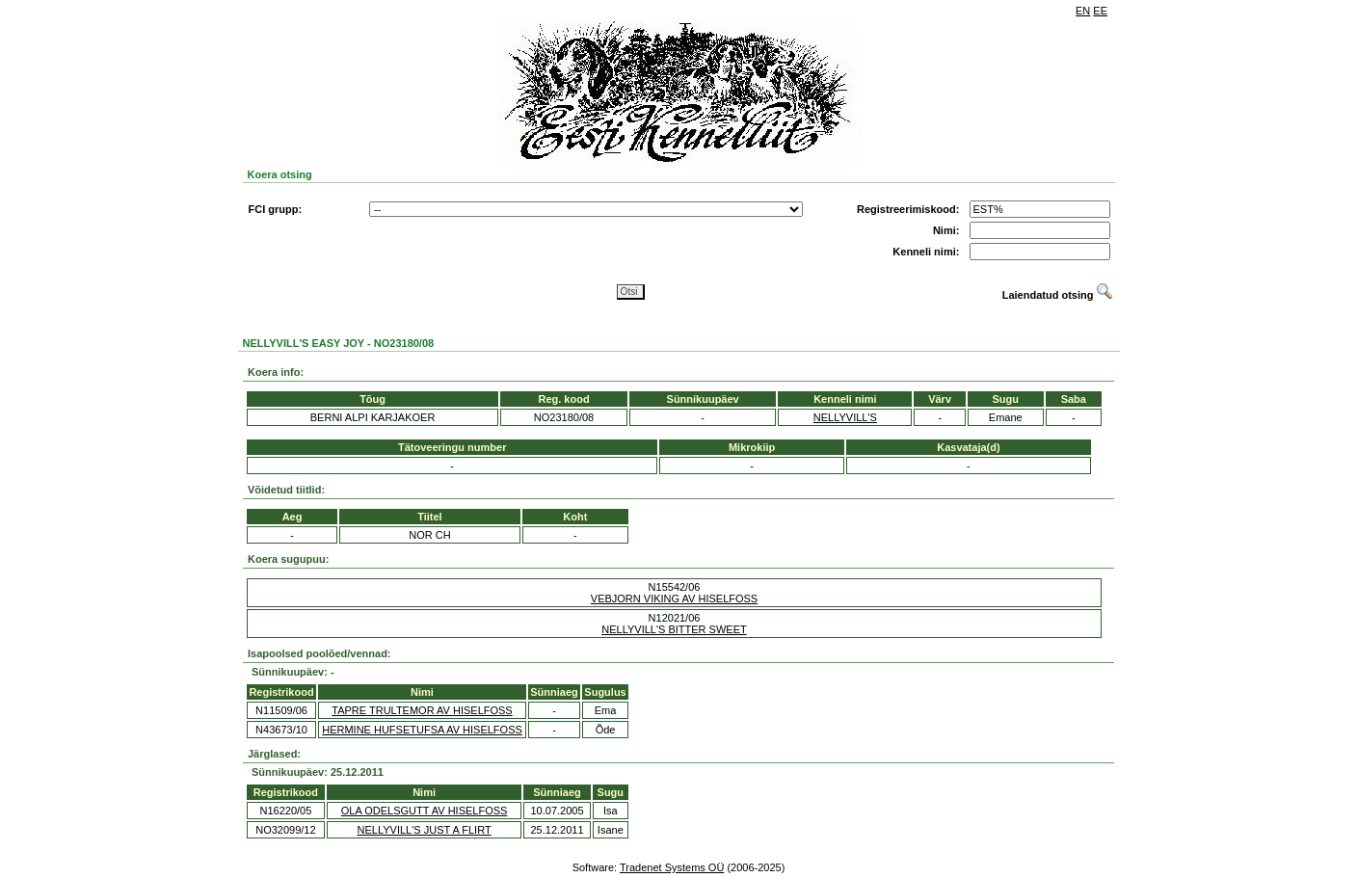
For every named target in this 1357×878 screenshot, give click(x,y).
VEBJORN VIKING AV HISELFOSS (674, 598)
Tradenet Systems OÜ (672, 867)
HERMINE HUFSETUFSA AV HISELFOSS (422, 729)
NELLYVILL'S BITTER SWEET (673, 629)
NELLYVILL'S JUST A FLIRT (425, 830)
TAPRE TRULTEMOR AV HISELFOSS (422, 710)
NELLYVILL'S (845, 417)
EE (1100, 10)
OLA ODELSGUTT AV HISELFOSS (424, 810)
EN (1083, 10)
